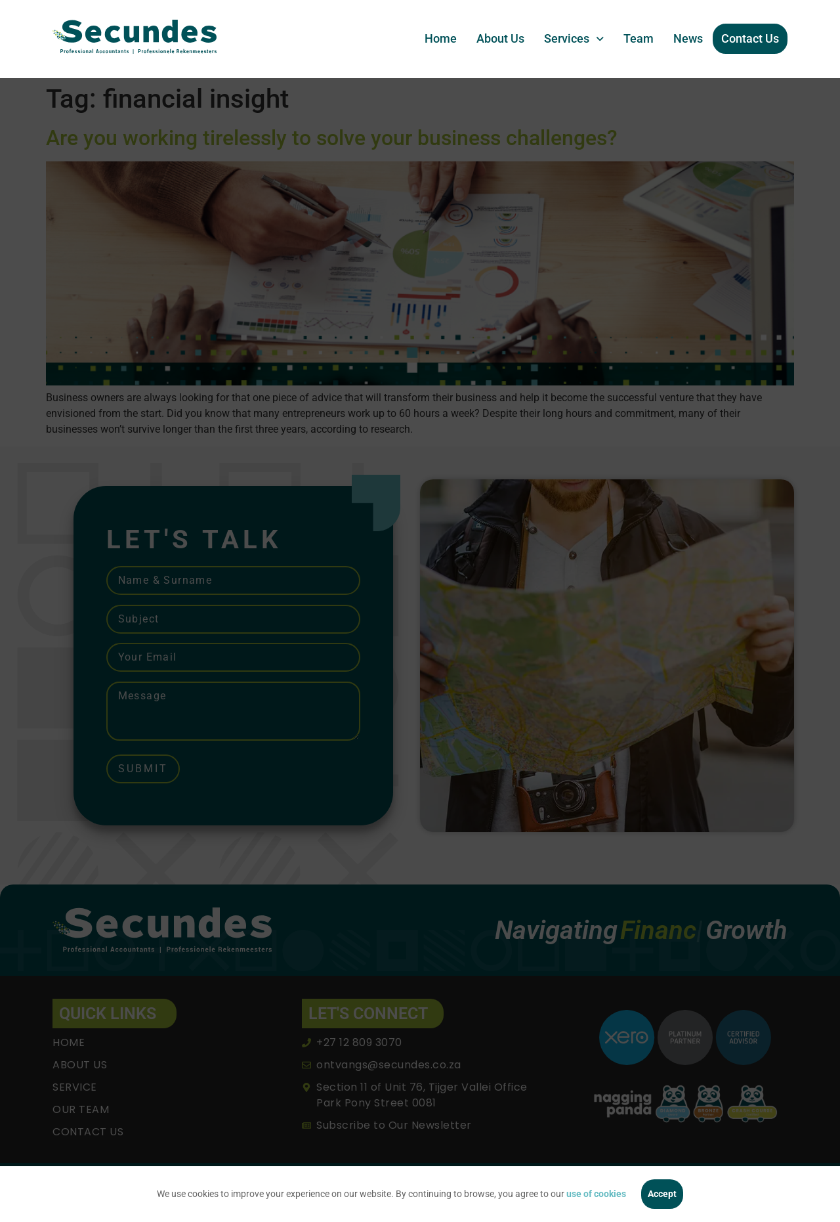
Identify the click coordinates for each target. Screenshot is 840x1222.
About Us (500, 38)
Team (638, 38)
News (688, 38)
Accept (662, 1194)
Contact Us (750, 38)
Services (574, 38)
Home (441, 38)
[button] (574, 38)
